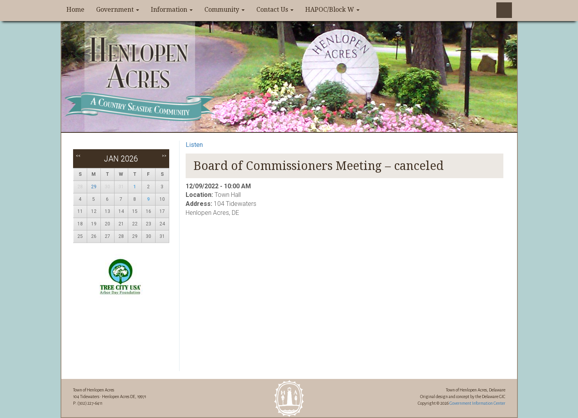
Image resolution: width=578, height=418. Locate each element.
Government (117, 9)
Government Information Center (477, 403)
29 (94, 186)
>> (164, 156)
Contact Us (274, 9)
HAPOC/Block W (332, 9)
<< (78, 156)
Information (172, 9)
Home (75, 9)
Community (224, 9)
